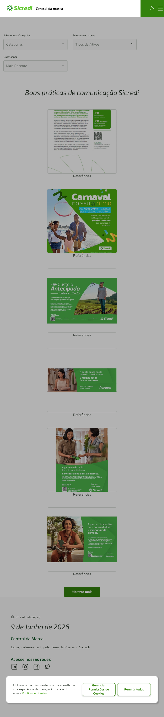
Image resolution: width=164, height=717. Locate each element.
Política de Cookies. (35, 693)
